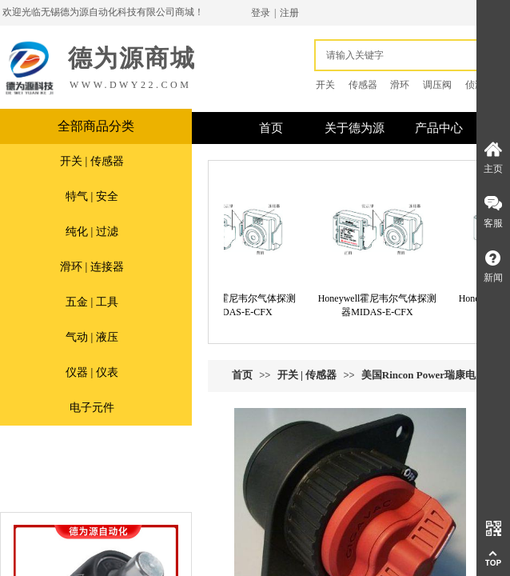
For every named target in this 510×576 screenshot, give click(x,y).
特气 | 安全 (92, 196)
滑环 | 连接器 (92, 267)
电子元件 (92, 408)
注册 (289, 12)
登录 (260, 12)
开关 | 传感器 (92, 161)
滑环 (399, 84)
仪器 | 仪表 (92, 372)
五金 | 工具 (92, 302)
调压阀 (437, 84)
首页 (242, 375)
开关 (325, 84)
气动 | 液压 (92, 337)
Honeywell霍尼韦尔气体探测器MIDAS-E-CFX (253, 305)
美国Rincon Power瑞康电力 (423, 375)
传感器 (363, 84)
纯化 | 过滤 (92, 232)
